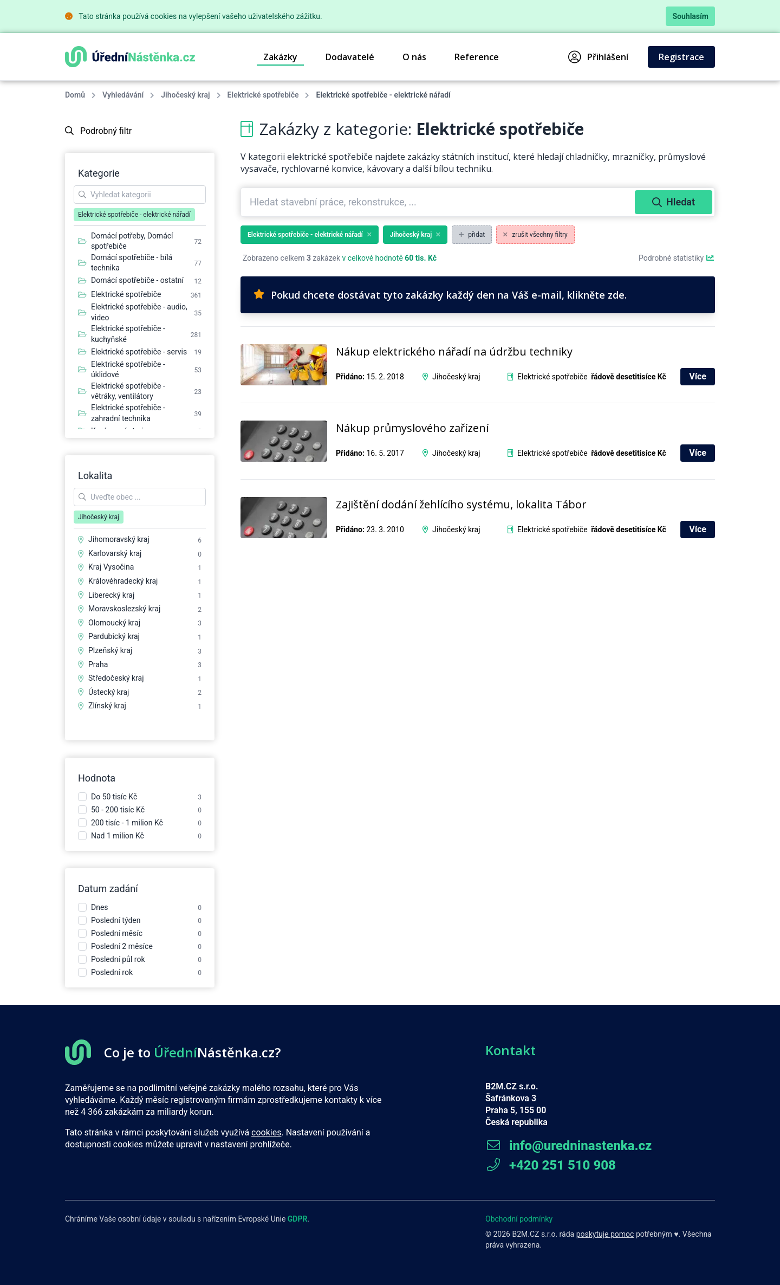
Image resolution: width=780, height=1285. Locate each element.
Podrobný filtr (98, 131)
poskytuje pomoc (605, 1234)
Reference (476, 57)
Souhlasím (690, 16)
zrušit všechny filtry (535, 234)
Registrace (681, 57)
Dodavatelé (350, 57)
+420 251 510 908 (550, 1165)
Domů (75, 95)
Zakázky (280, 57)
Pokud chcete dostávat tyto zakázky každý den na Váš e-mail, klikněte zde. (440, 294)
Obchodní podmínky (518, 1219)
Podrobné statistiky (677, 258)
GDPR (298, 1219)
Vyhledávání (123, 95)
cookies (266, 1132)
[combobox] (439, 202)
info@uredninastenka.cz (568, 1145)
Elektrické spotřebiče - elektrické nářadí (310, 234)
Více (697, 376)
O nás (414, 57)
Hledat (673, 202)
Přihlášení (598, 56)
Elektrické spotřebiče (263, 95)
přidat (472, 234)
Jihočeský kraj (185, 95)
